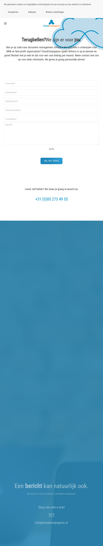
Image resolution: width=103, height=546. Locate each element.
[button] (5, 23)
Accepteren (13, 12)
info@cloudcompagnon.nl (51, 523)
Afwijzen (32, 12)
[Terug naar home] (51, 23)
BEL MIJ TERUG (51, 161)
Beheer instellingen (55, 12)
